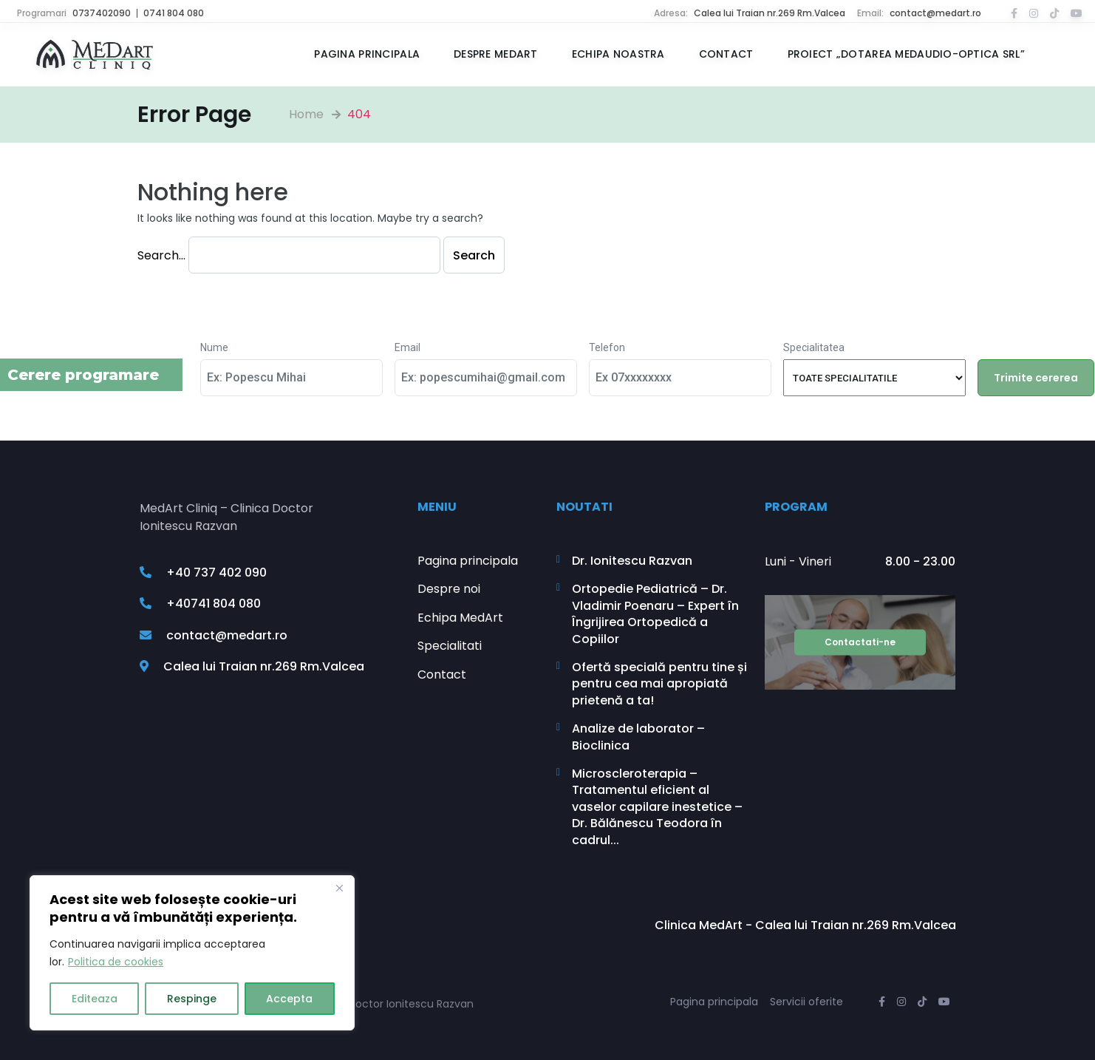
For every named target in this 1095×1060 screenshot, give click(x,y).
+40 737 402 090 (203, 573)
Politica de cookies (115, 961)
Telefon (607, 347)
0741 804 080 (173, 13)
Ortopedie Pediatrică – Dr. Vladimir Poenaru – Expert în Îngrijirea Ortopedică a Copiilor (655, 614)
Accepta (289, 998)
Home (306, 114)
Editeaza (94, 998)
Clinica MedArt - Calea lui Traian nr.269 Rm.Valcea (805, 925)
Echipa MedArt (460, 618)
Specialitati (449, 646)
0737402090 (101, 13)
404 (359, 114)
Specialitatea (814, 347)
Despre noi (448, 589)
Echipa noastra (618, 54)
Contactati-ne (860, 642)
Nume (214, 347)
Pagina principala (367, 54)
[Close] (339, 888)
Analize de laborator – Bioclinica (638, 737)
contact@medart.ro (935, 13)
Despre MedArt (496, 54)
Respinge (191, 998)
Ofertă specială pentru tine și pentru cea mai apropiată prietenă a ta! (659, 684)
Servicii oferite (806, 1001)
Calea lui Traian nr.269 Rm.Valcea (769, 13)
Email (407, 347)
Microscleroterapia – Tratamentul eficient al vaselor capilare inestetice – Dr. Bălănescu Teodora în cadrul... (657, 807)
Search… (161, 255)
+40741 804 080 (200, 603)
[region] (192, 952)
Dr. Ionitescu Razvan (632, 561)
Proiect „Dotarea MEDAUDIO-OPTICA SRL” (906, 54)
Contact (726, 54)
